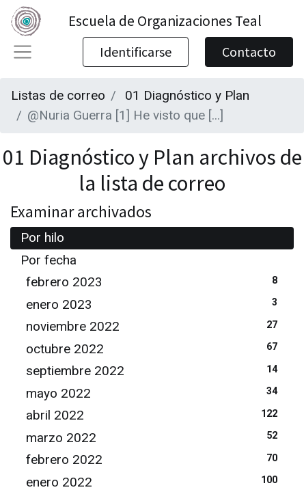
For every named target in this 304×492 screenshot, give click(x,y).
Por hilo (42, 237)
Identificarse (135, 51)
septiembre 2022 (155, 370)
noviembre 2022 (155, 325)
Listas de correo (58, 95)
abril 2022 (155, 414)
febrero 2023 (155, 281)
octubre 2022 (155, 348)
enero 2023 (155, 303)
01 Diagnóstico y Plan (187, 95)
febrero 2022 (155, 458)
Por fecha (48, 260)
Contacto (249, 51)
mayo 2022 (155, 392)
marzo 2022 (155, 437)
